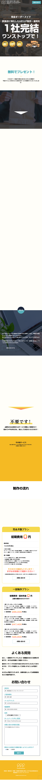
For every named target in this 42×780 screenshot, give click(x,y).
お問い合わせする (10, 348)
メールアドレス (9, 701)
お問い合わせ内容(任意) (12, 725)
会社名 (6, 688)
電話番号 (7, 707)
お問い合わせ (36, 2)
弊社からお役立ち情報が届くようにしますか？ (19, 747)
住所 (5, 713)
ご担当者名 (8, 695)
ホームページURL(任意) (12, 719)
